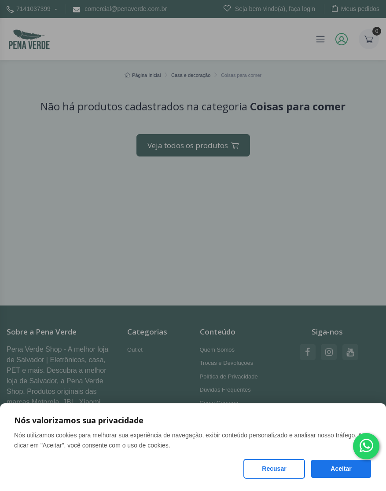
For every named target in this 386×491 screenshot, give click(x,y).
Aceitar (341, 468)
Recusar (274, 468)
